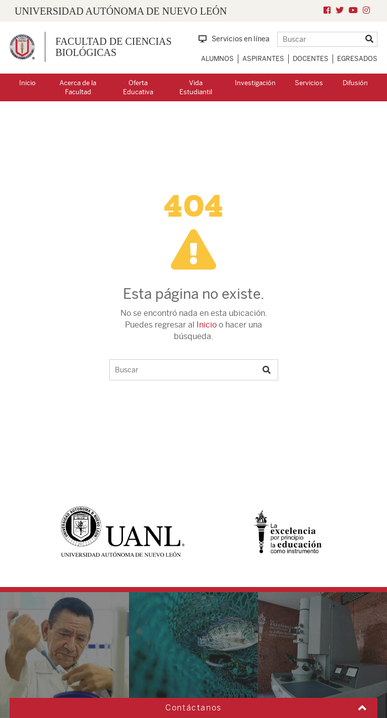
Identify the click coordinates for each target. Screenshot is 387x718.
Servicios (309, 83)
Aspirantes (263, 58)
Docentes (311, 58)
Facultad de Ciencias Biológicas (113, 47)
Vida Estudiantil (195, 87)
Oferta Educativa (138, 87)
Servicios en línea (234, 39)
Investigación (255, 83)
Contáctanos (193, 707)
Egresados (357, 58)
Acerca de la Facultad (77, 87)
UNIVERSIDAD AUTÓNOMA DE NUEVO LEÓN (121, 11)
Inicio (27, 83)
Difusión (355, 83)
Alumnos (217, 58)
